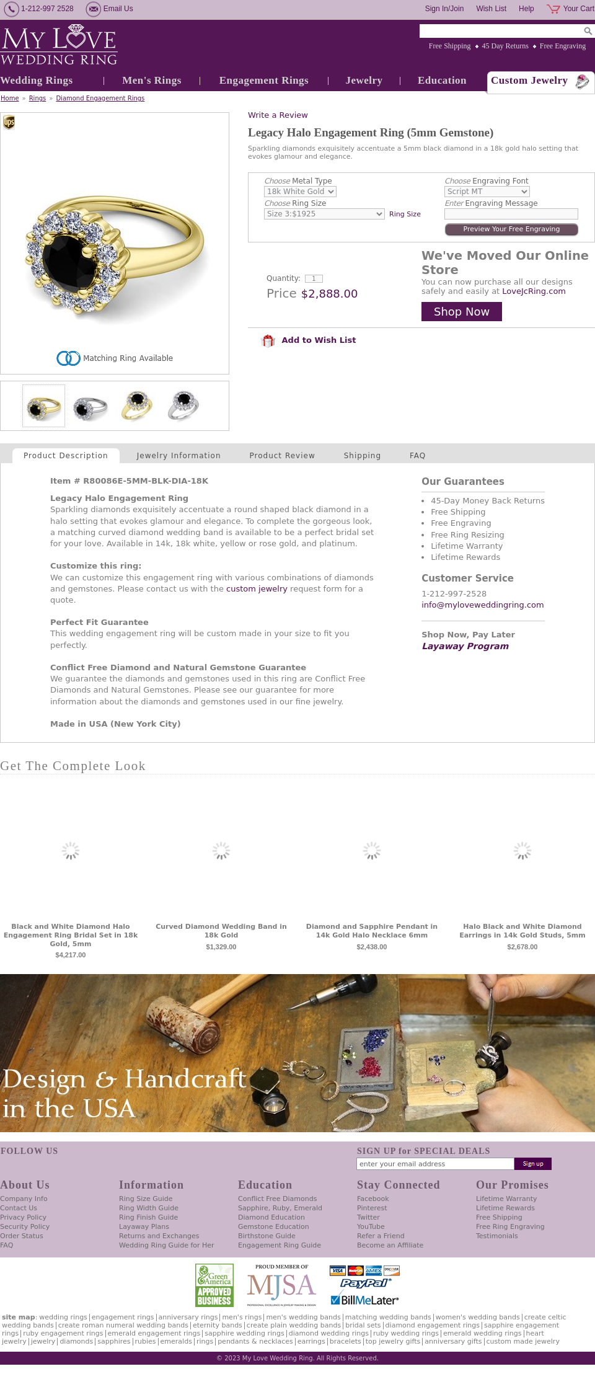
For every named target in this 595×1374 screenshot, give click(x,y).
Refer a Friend (381, 1236)
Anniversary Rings (188, 1317)
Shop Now (462, 311)
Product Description (66, 455)
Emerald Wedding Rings (482, 1333)
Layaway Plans (144, 1227)
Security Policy (25, 1227)
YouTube (371, 1227)
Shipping (362, 455)
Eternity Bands (217, 1325)
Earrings (311, 1341)
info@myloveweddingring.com (482, 604)
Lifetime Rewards (505, 1208)
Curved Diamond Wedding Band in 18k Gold (221, 931)
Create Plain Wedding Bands (294, 1325)
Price (282, 293)
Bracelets (345, 1341)
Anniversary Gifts (453, 1341)
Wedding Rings (36, 80)
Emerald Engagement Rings (154, 1333)
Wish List (491, 8)
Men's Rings (152, 80)
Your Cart (578, 8)
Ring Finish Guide (148, 1217)
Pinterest (372, 1208)
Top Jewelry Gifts (393, 1341)
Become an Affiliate (390, 1245)
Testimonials (497, 1236)
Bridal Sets (363, 1325)
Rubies (145, 1341)
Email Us (118, 8)
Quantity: (284, 278)
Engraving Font (486, 181)
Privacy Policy (23, 1217)
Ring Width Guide (148, 1208)
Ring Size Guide (146, 1199)
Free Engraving (563, 46)
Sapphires (113, 1341)
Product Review (282, 455)
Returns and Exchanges (159, 1236)
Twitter (368, 1217)
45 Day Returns (505, 46)
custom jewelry (257, 588)
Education (442, 80)
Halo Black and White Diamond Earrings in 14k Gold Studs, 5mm (522, 931)
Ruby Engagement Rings (63, 1333)
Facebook (373, 1199)
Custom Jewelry (529, 80)
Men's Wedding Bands (303, 1317)
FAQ (418, 455)
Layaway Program (464, 646)
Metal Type (298, 181)
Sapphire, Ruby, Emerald (280, 1208)
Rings (37, 98)
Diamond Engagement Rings (100, 98)
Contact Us (18, 1208)
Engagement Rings (264, 80)
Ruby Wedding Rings (406, 1333)
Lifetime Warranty (506, 1199)
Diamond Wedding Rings (329, 1333)
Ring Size (295, 203)
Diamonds (76, 1341)
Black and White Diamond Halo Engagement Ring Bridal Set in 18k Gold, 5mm (71, 935)
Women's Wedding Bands (478, 1317)
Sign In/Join (444, 8)
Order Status (21, 1236)
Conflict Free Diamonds (277, 1199)
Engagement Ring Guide (279, 1245)
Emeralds (176, 1341)
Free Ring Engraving (510, 1227)
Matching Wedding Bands (388, 1317)
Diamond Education (271, 1217)
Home (10, 98)
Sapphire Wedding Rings (244, 1333)
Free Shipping (450, 46)
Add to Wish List (308, 340)
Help (526, 8)
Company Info (24, 1199)
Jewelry (363, 80)
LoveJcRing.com (534, 291)
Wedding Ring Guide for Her (166, 1245)
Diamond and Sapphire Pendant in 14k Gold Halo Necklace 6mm (372, 931)
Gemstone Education (273, 1227)
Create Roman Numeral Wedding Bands (123, 1325)
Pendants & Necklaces (255, 1341)
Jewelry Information (179, 455)
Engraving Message (491, 203)
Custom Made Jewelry (523, 1341)
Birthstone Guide (267, 1236)
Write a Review (278, 115)
